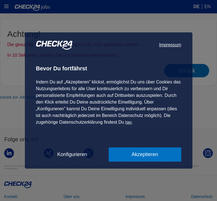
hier (128, 122)
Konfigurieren (72, 154)
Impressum (170, 44)
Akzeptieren (145, 154)
